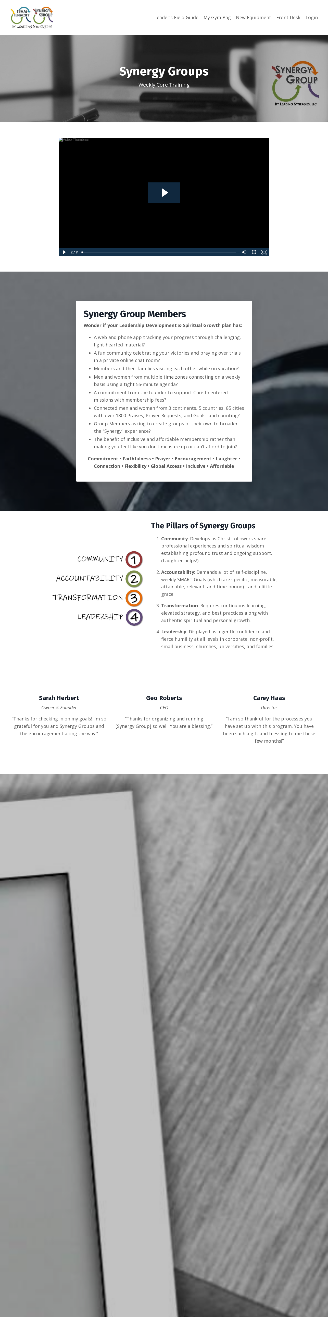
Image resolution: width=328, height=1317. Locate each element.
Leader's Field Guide (176, 17)
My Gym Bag (217, 17)
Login (312, 17)
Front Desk (288, 17)
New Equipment (253, 17)
